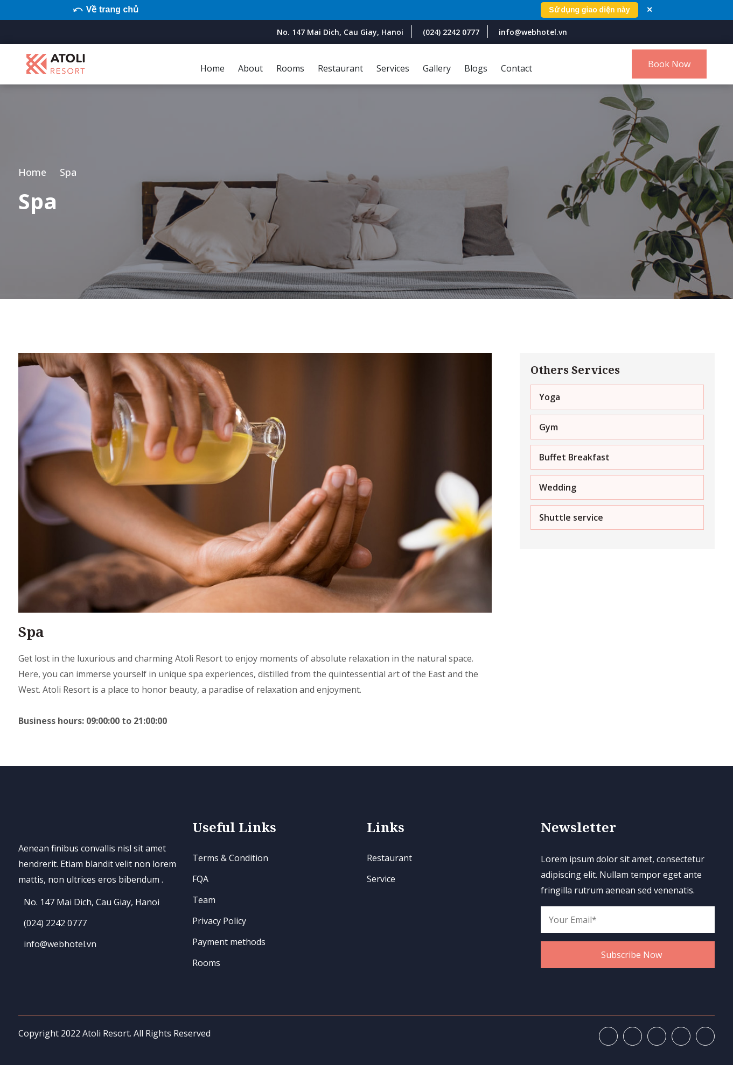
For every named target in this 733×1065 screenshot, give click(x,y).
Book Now (669, 64)
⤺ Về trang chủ (106, 9)
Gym (548, 426)
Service (381, 879)
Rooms (290, 68)
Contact (516, 68)
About (250, 68)
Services (392, 68)
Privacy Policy (219, 921)
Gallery (437, 68)
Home (212, 68)
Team (203, 900)
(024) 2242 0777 (451, 32)
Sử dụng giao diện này (588, 9)
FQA (200, 879)
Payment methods (229, 942)
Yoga (549, 396)
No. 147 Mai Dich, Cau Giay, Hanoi (340, 32)
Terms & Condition (230, 858)
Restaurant (340, 68)
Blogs (475, 68)
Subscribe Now (631, 954)
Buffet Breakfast (574, 457)
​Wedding (557, 487)
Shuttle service (571, 517)
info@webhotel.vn (533, 32)
